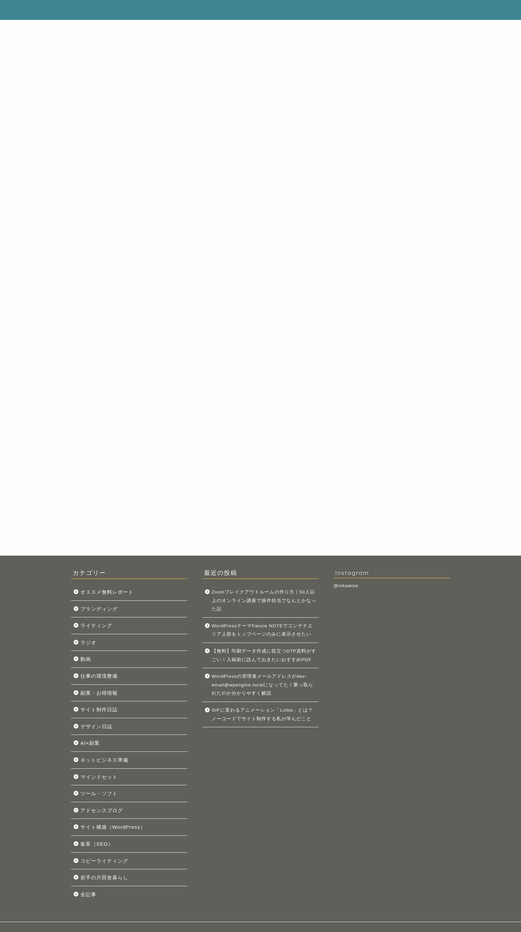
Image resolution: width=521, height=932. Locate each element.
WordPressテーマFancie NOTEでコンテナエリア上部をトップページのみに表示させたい (393, 417)
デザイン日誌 (96, 726)
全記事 (88, 894)
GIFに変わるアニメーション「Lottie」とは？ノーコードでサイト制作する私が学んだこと (262, 714)
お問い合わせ (397, 10)
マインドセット (99, 777)
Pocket (120, 254)
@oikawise (346, 585)
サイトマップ (230, 10)
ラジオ (88, 642)
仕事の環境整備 (99, 676)
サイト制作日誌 (99, 709)
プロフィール (278, 10)
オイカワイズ (96, 9)
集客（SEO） (96, 844)
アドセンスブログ (101, 810)
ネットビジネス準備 (104, 760)
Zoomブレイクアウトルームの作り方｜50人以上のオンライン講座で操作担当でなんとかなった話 (393, 382)
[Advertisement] (395, 71)
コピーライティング (104, 861)
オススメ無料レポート (107, 592)
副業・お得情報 (99, 693)
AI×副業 (90, 743)
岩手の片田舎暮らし (104, 877)
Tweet (99, 254)
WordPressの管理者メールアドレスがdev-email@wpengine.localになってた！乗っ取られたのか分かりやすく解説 (262, 685)
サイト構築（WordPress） (113, 827)
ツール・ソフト (99, 793)
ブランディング (99, 609)
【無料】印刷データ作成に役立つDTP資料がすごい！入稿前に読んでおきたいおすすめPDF (264, 655)
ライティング (96, 625)
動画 (85, 659)
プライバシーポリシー (337, 10)
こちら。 (408, 268)
